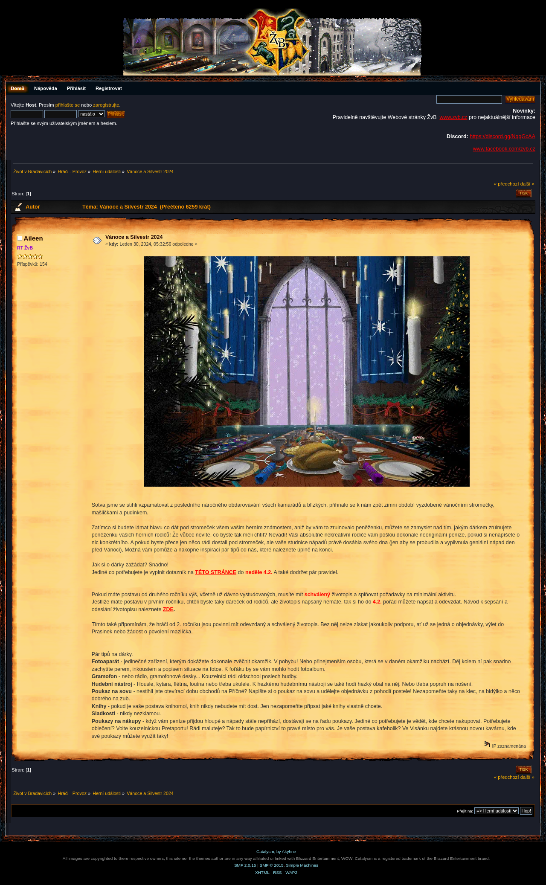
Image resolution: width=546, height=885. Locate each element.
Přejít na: (465, 811)
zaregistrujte (106, 104)
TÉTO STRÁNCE (215, 572)
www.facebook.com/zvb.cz (504, 149)
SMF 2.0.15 (245, 865)
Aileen (33, 238)
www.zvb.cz (453, 117)
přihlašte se (67, 104)
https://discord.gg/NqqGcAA (502, 136)
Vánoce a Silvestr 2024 (134, 237)
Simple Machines (302, 865)
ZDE (168, 609)
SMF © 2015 (272, 865)
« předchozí (506, 183)
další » (527, 183)
